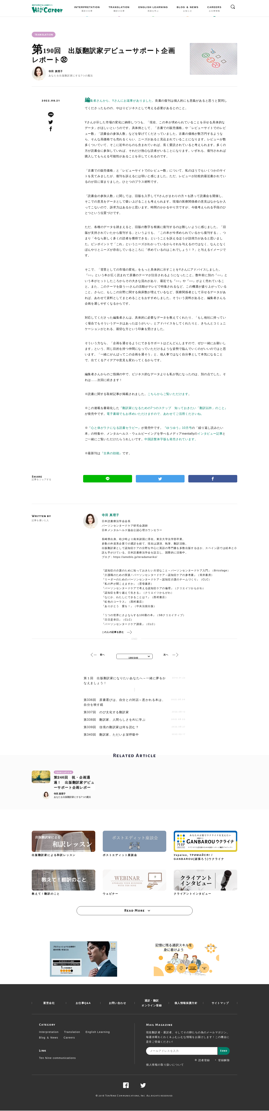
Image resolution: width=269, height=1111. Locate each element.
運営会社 (49, 1003)
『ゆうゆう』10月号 (177, 427)
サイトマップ (220, 1003)
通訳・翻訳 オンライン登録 (152, 1003)
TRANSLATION (119, 9)
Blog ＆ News (48, 1037)
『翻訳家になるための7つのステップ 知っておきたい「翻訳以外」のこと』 (173, 408)
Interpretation (49, 1032)
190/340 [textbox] (133, 658)
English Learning (98, 1032)
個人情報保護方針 (185, 1003)
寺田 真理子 (56, 71)
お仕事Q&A (83, 1003)
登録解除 (222, 1060)
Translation (72, 1032)
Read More (134, 911)
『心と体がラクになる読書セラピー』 (114, 427)
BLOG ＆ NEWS (188, 9)
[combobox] (134, 656)
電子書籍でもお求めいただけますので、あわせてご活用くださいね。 (155, 413)
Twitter (160, 478)
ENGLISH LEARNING (153, 9)
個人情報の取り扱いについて (165, 1065)
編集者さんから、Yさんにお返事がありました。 (120, 100)
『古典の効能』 (112, 453)
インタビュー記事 (209, 433)
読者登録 (202, 1060)
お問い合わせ (117, 1003)
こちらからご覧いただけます (168, 394)
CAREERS (214, 9)
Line (107, 478)
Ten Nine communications (57, 1058)
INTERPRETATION (87, 9)
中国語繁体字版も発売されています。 (171, 439)
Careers (69, 1037)
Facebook (212, 478)
